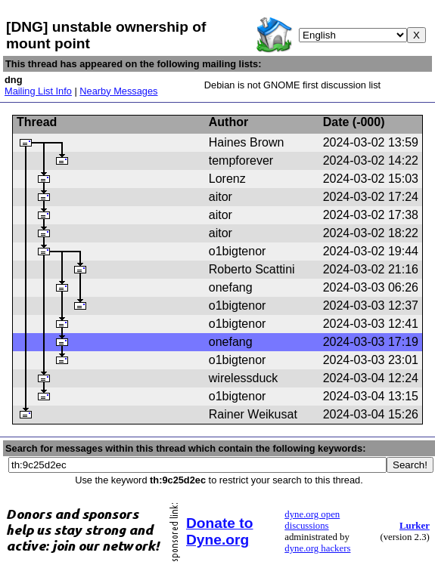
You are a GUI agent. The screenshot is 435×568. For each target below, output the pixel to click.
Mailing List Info (38, 91)
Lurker (414, 525)
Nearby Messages (118, 91)
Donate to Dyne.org (219, 531)
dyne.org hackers (317, 548)
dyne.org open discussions (312, 520)
